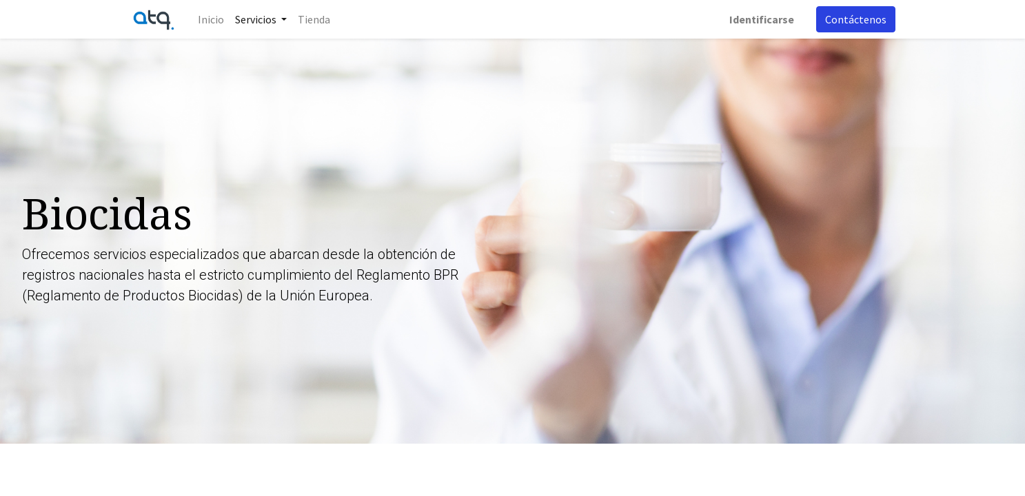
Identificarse (761, 19)
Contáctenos (855, 19)
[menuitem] (211, 19)
